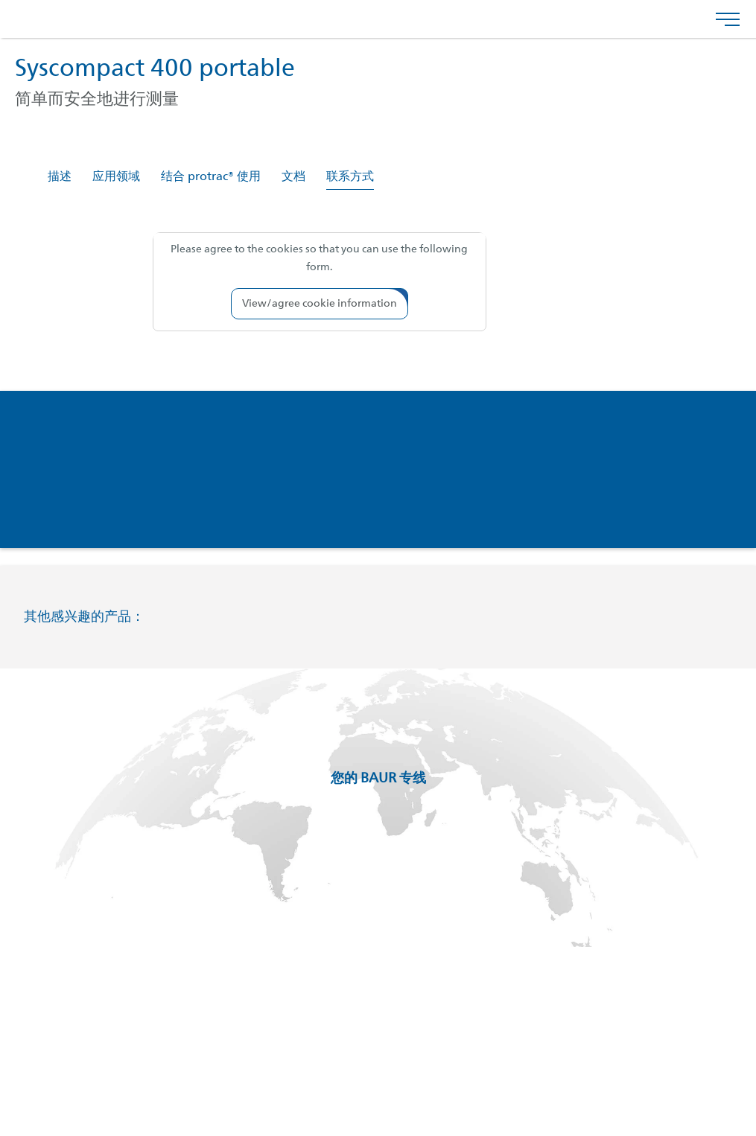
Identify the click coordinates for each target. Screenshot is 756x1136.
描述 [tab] (60, 177)
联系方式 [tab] (350, 177)
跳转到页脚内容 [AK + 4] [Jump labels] (0, 0)
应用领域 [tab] (116, 177)
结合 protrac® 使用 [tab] (211, 177)
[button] (319, 303)
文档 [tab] (293, 177)
